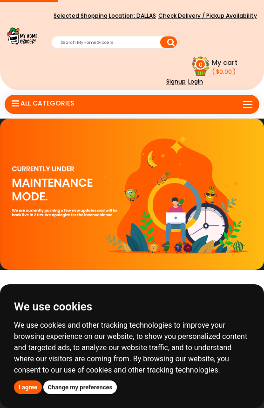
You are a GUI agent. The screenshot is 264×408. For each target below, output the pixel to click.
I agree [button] (28, 387)
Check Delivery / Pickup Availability (207, 16)
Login (195, 81)
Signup (176, 81)
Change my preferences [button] (80, 387)
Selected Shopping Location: (105, 16)
